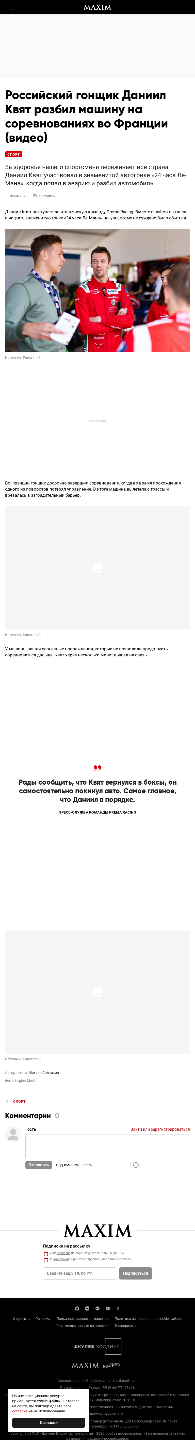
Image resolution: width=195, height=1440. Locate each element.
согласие (20, 1411)
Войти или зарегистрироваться (160, 1129)
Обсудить (44, 196)
